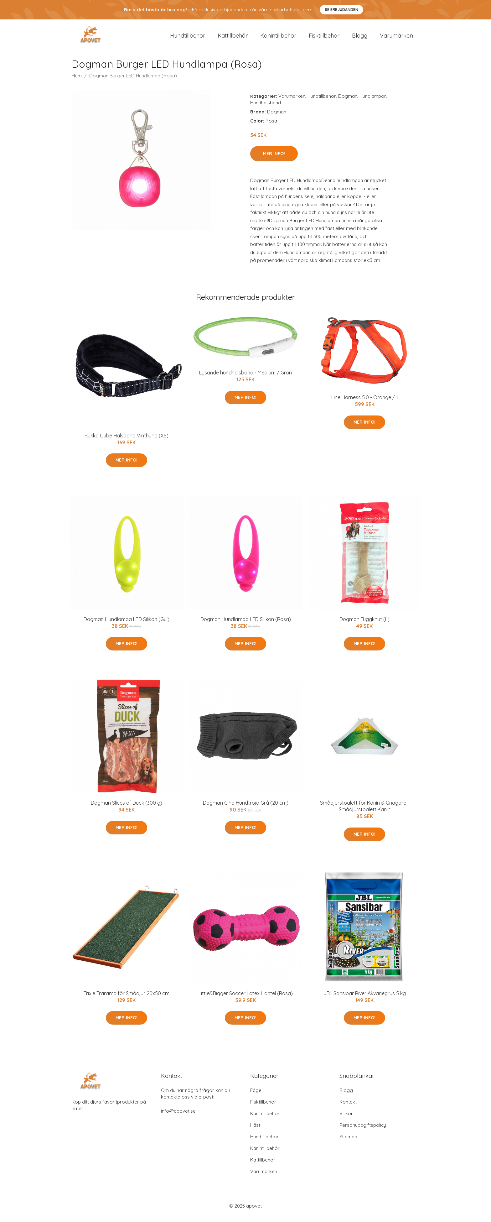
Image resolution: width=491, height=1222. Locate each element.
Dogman (347, 101)
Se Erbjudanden (341, 9)
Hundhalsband (265, 108)
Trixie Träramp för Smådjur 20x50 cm (126, 998)
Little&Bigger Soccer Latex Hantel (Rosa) (246, 998)
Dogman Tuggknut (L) (364, 624)
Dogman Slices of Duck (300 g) (126, 808)
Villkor (346, 1119)
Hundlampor (372, 101)
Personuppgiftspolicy (362, 1130)
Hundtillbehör (187, 38)
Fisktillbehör (324, 38)
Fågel (256, 1096)
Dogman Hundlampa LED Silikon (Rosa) (245, 624)
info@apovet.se (178, 1116)
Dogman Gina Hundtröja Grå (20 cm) (245, 808)
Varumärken (396, 38)
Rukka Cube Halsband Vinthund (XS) (126, 441)
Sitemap (348, 1142)
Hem (77, 81)
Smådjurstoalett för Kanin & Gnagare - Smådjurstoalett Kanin (364, 811)
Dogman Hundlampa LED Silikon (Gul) (126, 624)
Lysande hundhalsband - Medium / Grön (245, 378)
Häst (255, 1130)
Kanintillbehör (278, 38)
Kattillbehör (233, 38)
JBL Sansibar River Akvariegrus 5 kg (364, 998)
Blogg (359, 38)
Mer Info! (274, 159)
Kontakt (348, 1107)
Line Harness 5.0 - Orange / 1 (364, 403)
